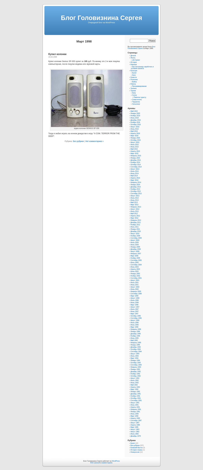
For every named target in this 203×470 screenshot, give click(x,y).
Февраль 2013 (136, 207)
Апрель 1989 (135, 418)
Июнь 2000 (134, 289)
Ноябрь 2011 (135, 225)
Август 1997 (135, 307)
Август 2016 (135, 127)
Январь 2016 (135, 138)
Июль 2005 (135, 262)
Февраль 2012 (136, 220)
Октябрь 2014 (136, 164)
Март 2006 (134, 256)
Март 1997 (134, 314)
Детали (133, 55)
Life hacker (136, 60)
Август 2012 (135, 209)
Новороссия (135, 452)
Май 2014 (134, 176)
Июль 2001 (135, 282)
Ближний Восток (137, 448)
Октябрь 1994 (136, 349)
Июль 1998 (135, 300)
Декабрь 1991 (136, 394)
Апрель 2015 (135, 151)
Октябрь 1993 (136, 363)
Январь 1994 (135, 360)
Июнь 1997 (134, 311)
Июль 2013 (135, 198)
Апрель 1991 (135, 407)
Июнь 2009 (134, 245)
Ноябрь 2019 (135, 116)
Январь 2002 (135, 273)
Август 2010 (135, 233)
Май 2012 (134, 213)
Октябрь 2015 (136, 140)
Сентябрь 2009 (136, 238)
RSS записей (95, 463)
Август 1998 (135, 298)
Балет (134, 73)
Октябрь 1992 (136, 376)
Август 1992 (135, 378)
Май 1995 (134, 340)
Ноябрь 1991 (135, 396)
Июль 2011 (135, 227)
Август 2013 (135, 196)
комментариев (107, 463)
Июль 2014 (135, 171)
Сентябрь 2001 (136, 278)
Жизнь (133, 58)
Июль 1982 (135, 434)
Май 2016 (134, 131)
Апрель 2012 (135, 216)
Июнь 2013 (134, 200)
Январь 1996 (135, 331)
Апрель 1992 (135, 387)
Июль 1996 (135, 322)
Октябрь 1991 (136, 398)
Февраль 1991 (136, 409)
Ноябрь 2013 (135, 189)
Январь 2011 (135, 229)
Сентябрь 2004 (136, 265)
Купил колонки (57, 54)
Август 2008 (135, 251)
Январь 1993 (135, 369)
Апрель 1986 (135, 425)
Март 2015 (134, 153)
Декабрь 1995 (136, 334)
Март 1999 (134, 296)
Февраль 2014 (136, 182)
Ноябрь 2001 (135, 276)
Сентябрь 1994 (136, 351)
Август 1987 (135, 423)
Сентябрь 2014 (136, 167)
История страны (136, 450)
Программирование (139, 86)
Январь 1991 (135, 411)
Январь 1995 (135, 345)
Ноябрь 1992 (135, 374)
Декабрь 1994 (136, 347)
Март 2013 (134, 205)
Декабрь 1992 (136, 371)
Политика (134, 79)
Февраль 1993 (136, 367)
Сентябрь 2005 (136, 260)
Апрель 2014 (135, 178)
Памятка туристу (140, 97)
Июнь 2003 (134, 267)
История (134, 62)
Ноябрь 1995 (135, 336)
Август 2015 (135, 142)
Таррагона (136, 102)
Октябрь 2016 (136, 124)
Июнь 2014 (134, 173)
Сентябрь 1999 (136, 294)
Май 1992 (134, 385)
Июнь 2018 (134, 118)
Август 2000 (135, 287)
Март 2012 (134, 218)
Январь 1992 (135, 391)
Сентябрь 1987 (136, 420)
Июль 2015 (135, 144)
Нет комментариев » (94, 141)
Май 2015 (134, 149)
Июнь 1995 (134, 338)
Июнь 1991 (134, 405)
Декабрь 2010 (136, 231)
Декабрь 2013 (136, 187)
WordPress (116, 461)
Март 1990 (134, 416)
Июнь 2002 (134, 271)
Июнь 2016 (134, 129)
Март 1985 (134, 427)
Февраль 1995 (136, 342)
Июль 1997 (135, 309)
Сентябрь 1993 (136, 365)
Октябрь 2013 (136, 191)
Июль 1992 (135, 380)
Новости (134, 77)
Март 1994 (134, 358)
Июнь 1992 (134, 383)
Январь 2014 (135, 184)
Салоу (134, 95)
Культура (134, 71)
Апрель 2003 (135, 269)
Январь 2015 (135, 158)
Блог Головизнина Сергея (101, 17)
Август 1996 (135, 320)
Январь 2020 (135, 113)
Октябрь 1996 (136, 316)
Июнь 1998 (134, 302)
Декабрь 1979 (136, 436)
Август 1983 (135, 429)
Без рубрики (78, 141)
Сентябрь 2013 (136, 193)
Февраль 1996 (136, 329)
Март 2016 (134, 136)
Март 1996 (134, 327)
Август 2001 (135, 280)
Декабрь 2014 (136, 160)
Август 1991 (135, 403)
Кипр (134, 93)
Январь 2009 (135, 247)
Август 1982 (135, 431)
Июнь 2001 (134, 285)
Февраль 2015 (136, 156)
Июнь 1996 (134, 325)
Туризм (133, 91)
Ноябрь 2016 (135, 122)
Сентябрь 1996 (136, 318)
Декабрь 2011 (136, 222)
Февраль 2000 (136, 291)
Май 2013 (134, 202)
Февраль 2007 (136, 253)
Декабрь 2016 (136, 120)
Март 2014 (134, 180)
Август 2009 (135, 240)
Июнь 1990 (134, 414)
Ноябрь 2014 (135, 162)
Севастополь (137, 99)
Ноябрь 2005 (135, 258)
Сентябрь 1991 (136, 400)
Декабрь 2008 (136, 249)
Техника (133, 88)
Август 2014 (135, 169)
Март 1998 (134, 305)
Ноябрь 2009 (135, 236)
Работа (133, 84)
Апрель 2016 (135, 133)
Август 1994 (135, 354)
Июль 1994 (135, 356)
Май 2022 (134, 111)
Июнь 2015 (134, 147)
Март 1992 (134, 389)
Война (134, 82)
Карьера (134, 64)
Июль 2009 (135, 242)
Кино (134, 75)
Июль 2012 (135, 211)
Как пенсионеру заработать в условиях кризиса (142, 67)
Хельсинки (136, 104)
